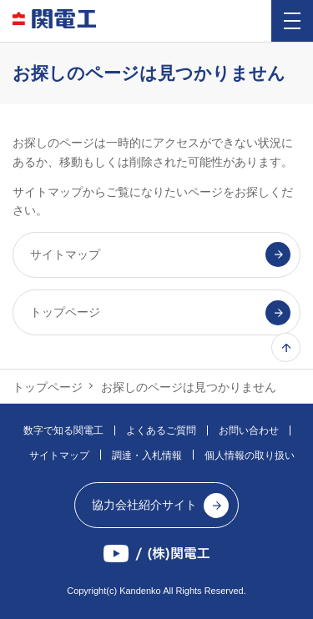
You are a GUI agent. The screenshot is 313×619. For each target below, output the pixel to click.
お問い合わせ (249, 430)
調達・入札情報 (147, 455)
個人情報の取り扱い (249, 455)
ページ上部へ (285, 347)
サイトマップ (59, 455)
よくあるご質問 (161, 430)
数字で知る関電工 (63, 430)
